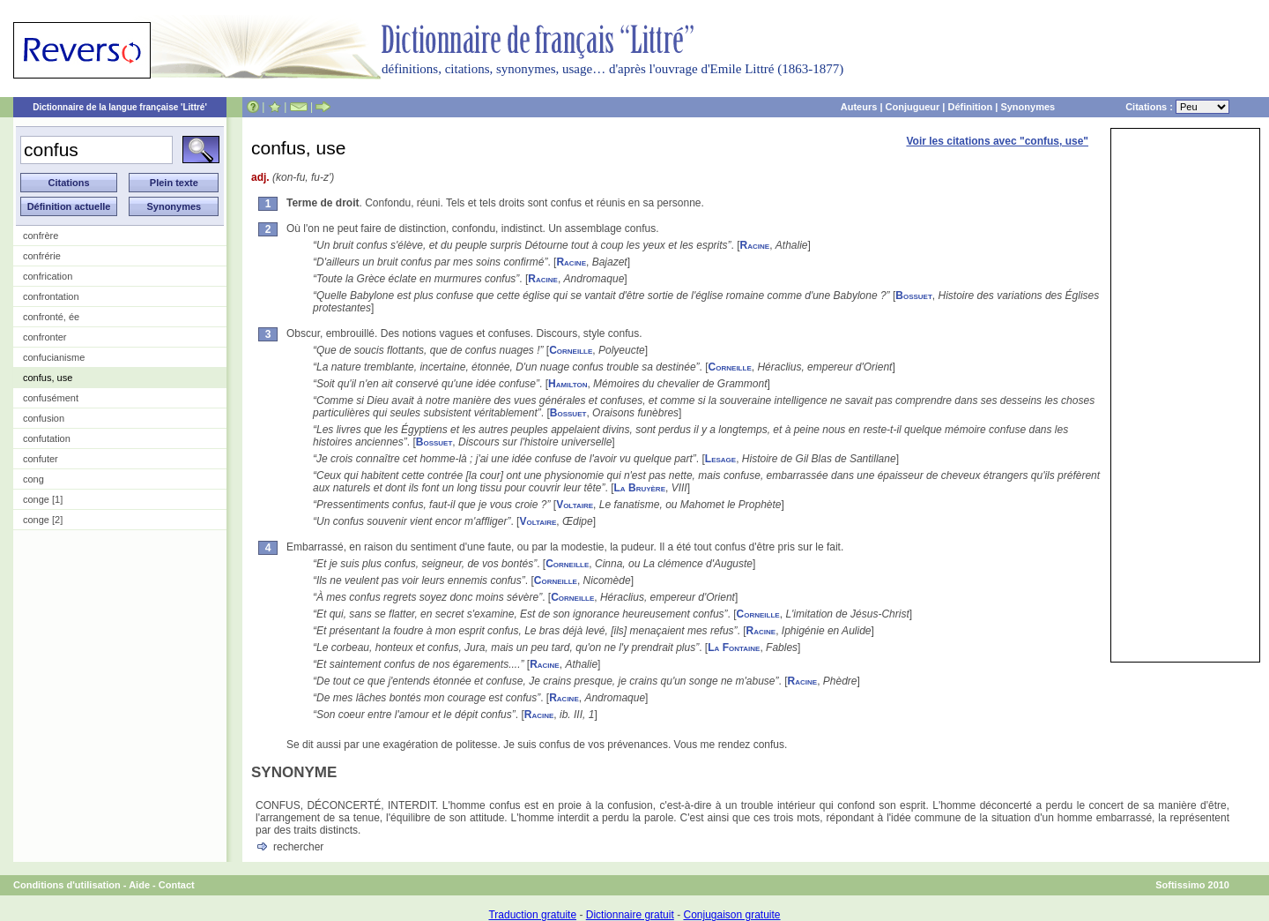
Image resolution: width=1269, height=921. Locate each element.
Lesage (720, 459)
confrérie (42, 256)
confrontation (51, 296)
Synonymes (1027, 106)
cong (33, 479)
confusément (50, 398)
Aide (139, 885)
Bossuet (913, 295)
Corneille (570, 350)
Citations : (1177, 106)
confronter (45, 337)
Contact (177, 885)
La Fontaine (734, 647)
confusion (43, 418)
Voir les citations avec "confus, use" (997, 141)
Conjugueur (913, 106)
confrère (40, 235)
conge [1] (43, 499)
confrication (47, 276)
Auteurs (859, 106)
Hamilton (567, 384)
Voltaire (574, 504)
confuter (40, 458)
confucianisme (54, 357)
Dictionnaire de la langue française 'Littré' (120, 107)
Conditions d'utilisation (67, 885)
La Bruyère (639, 488)
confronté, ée (51, 316)
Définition (969, 106)
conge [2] (43, 519)
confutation (46, 438)
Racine (755, 245)
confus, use (47, 377)
